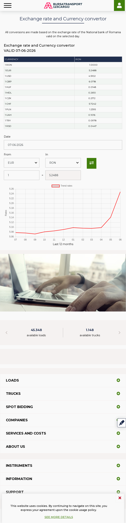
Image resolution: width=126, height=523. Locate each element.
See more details (59, 517)
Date (7, 136)
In (46, 154)
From (7, 154)
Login (119, 5)
